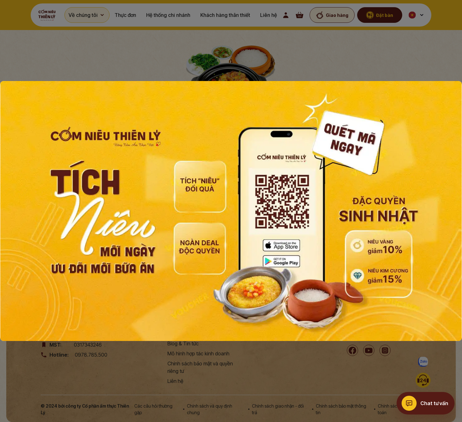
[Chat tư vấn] (425, 403)
